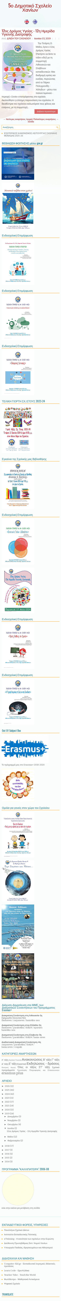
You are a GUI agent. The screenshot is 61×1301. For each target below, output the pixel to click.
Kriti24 (29, 1027)
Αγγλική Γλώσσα (15, 1060)
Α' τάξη (5, 1060)
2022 (7, 1102)
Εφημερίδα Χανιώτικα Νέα (14, 1018)
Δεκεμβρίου (13, 1116)
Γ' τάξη (55, 1059)
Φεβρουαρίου (14, 1140)
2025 (7, 1090)
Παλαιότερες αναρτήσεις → (45, 119)
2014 (7, 1161)
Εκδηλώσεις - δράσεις (43, 1064)
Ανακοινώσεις (32, 1060)
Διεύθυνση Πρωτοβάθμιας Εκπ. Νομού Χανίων (25, 1243)
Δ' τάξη (5, 1064)
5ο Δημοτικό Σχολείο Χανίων (30, 7)
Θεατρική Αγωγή (9, 1067)
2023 (7, 1098)
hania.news (7, 1047)
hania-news (39, 1037)
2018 (7, 1146)
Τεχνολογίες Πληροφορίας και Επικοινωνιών (38, 1070)
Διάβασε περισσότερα (46, 111)
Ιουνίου (11, 1128)
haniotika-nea (33, 1020)
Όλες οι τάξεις (27, 1067)
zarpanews (18, 1020)
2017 (7, 1150)
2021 (7, 1105)
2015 (7, 1157)
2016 (7, 1154)
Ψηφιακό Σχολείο (12, 1283)
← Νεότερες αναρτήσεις (14, 119)
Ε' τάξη (13, 1063)
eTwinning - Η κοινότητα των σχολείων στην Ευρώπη (29, 1239)
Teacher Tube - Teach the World (20, 1275)
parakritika (18, 1027)
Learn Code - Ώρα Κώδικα (16, 1270)
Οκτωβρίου (12, 1124)
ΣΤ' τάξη (44, 1067)
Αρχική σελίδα (30, 120)
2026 (7, 1086)
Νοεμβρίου (12, 1120)
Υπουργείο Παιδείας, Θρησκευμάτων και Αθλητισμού (28, 1247)
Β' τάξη (47, 1059)
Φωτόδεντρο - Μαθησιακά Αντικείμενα (22, 1279)
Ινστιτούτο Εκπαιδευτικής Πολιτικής (20, 1234)
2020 (7, 1109)
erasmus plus (12, 1073)
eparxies (38, 1027)
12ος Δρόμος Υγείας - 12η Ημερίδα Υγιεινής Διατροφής (28, 32)
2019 (7, 1113)
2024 (7, 1094)
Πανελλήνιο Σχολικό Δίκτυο (16, 1230)
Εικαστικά (21, 1064)
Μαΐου (10, 1136)
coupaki (18, 1047)
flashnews (7, 1020)
